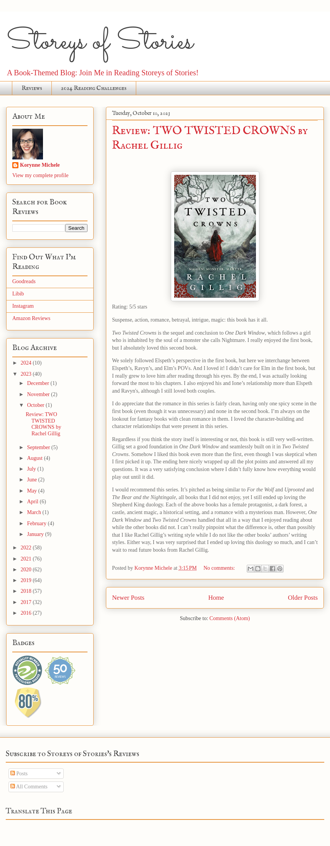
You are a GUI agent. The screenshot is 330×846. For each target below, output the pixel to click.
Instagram (23, 306)
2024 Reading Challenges (94, 88)
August (35, 458)
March (34, 512)
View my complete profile (40, 175)
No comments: (219, 568)
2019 (27, 580)
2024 (27, 363)
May (32, 491)
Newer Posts (128, 597)
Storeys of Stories (99, 42)
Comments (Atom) (230, 618)
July (32, 469)
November (39, 394)
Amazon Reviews (31, 318)
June (32, 480)
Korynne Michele (40, 165)
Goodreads (24, 281)
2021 (27, 559)
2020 (27, 569)
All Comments (29, 787)
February (37, 523)
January (36, 534)
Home (216, 597)
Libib (18, 294)
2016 (27, 613)
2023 (27, 374)
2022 (27, 548)
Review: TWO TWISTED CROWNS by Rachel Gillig (43, 423)
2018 (27, 591)
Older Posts (303, 597)
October (36, 405)
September (39, 447)
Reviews (31, 88)
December (38, 383)
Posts (19, 773)
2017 (27, 602)
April (33, 501)
